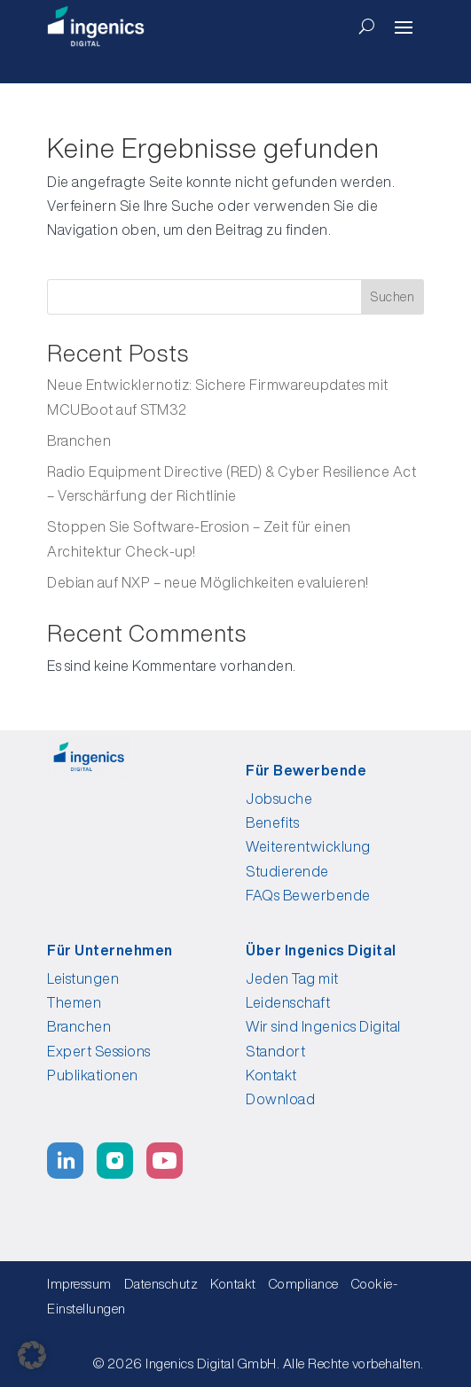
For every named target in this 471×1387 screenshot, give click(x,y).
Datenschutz (161, 1283)
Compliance (309, 1283)
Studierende (287, 871)
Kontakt (271, 1075)
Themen (74, 1002)
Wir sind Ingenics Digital (323, 1026)
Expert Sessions (99, 1051)
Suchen (392, 297)
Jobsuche (279, 798)
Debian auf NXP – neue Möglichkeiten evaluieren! (208, 582)
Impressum (79, 1283)
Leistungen (83, 978)
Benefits (272, 822)
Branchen (79, 440)
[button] (32, 1355)
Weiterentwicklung (308, 846)
